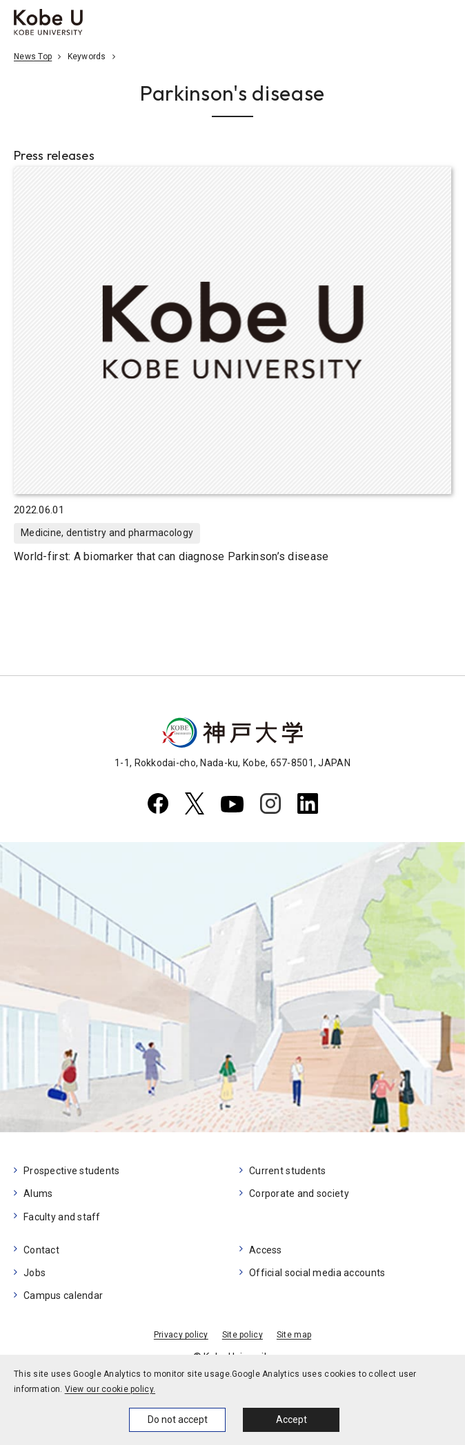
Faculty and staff (62, 1216)
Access (265, 1250)
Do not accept (178, 1419)
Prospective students (71, 1170)
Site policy (242, 1335)
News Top (33, 56)
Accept (291, 1419)
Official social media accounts (317, 1272)
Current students (287, 1170)
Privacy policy (181, 1335)
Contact (41, 1250)
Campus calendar (63, 1295)
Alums (37, 1193)
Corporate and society (299, 1193)
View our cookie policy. (110, 1389)
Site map (294, 1335)
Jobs (34, 1272)
